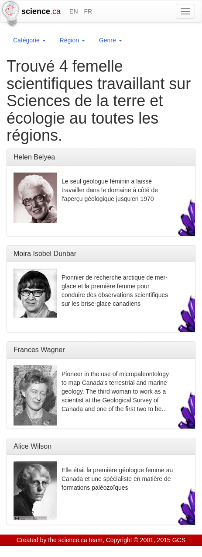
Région (72, 40)
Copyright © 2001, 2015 (138, 539)
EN (73, 11)
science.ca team (80, 539)
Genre (110, 40)
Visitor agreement (125, 551)
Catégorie (29, 40)
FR (88, 11)
